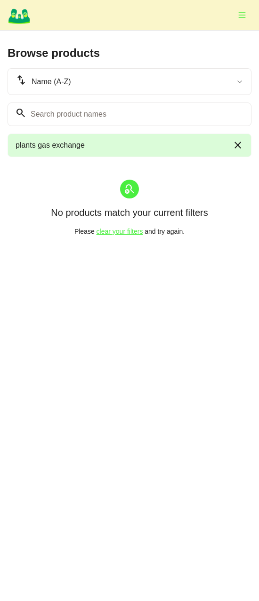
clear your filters (120, 231)
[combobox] (129, 81)
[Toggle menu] (242, 15)
